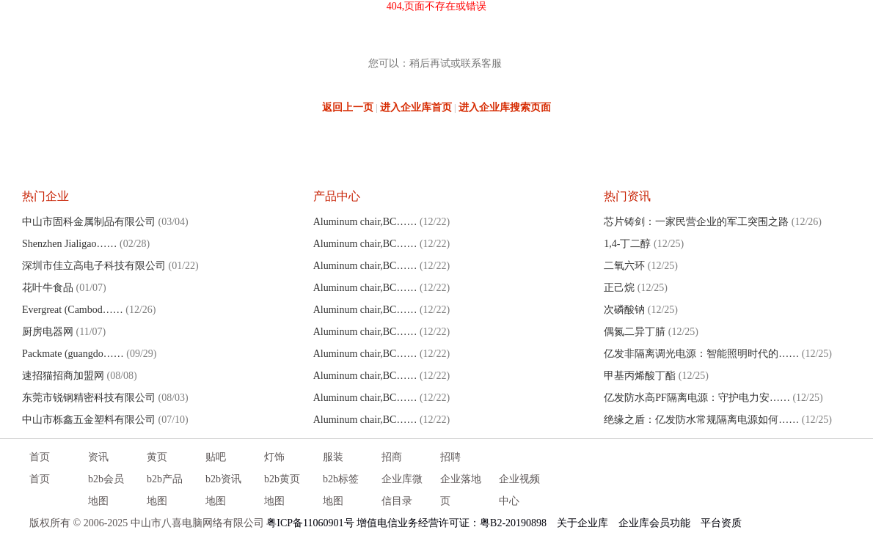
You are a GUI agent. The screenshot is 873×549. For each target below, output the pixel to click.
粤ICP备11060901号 (310, 522)
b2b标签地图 (341, 490)
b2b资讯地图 (223, 490)
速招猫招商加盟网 (63, 375)
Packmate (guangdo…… (73, 353)
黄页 (157, 457)
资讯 (98, 457)
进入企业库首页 (416, 107)
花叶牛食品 (47, 287)
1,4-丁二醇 (627, 243)
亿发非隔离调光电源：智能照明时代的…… (701, 353)
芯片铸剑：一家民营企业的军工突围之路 (696, 221)
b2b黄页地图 (282, 490)
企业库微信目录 (402, 490)
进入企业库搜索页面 (505, 107)
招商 (391, 457)
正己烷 (619, 287)
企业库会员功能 (654, 522)
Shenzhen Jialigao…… (69, 243)
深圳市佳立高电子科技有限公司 (94, 265)
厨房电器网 (47, 331)
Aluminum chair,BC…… (365, 221)
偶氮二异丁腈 (634, 331)
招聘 (450, 457)
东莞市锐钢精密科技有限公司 (89, 397)
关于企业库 (582, 522)
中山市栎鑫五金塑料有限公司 (89, 419)
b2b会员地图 (106, 490)
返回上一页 (347, 107)
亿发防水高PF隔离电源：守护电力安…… (697, 397)
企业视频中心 (519, 490)
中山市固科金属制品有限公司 (89, 221)
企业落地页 (460, 490)
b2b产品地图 (165, 490)
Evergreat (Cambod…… (72, 309)
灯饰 (274, 457)
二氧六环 (624, 265)
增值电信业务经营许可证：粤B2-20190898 (452, 522)
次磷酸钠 (624, 309)
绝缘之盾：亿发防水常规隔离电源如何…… (701, 419)
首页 (39, 457)
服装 (333, 457)
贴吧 (215, 457)
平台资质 (721, 522)
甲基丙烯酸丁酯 (640, 375)
